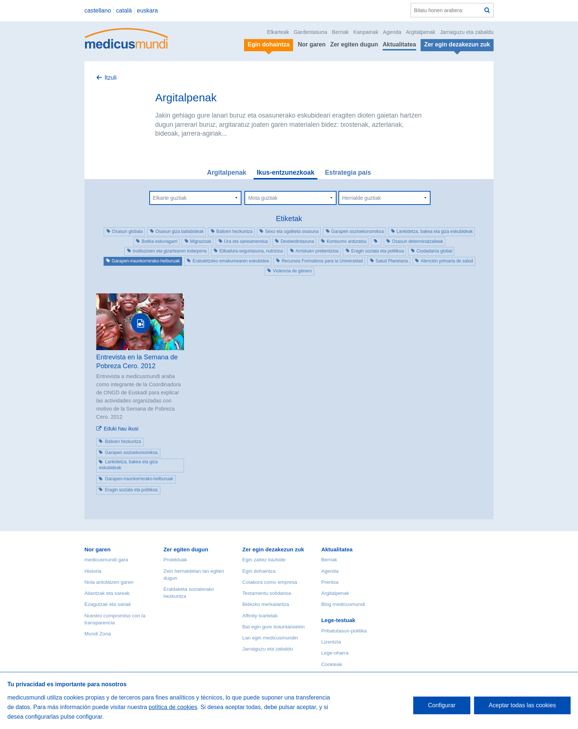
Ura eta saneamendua (246, 241)
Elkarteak (278, 32)
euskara (147, 10)
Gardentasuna (310, 32)
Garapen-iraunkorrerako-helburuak (146, 261)
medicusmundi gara (106, 559)
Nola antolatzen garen (108, 582)
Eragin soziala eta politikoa (377, 251)
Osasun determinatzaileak (417, 241)
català (124, 10)
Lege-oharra (334, 653)
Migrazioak (201, 241)
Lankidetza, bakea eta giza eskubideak (435, 231)
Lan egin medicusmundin (270, 638)
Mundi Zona (97, 633)
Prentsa (329, 582)
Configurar (442, 705)
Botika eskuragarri (159, 241)
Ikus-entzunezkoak (285, 172)
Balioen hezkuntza (234, 231)
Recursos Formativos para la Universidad (322, 261)
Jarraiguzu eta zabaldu (467, 32)
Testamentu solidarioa (266, 593)
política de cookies (173, 707)
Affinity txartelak (260, 615)
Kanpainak (365, 32)
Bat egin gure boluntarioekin (273, 626)
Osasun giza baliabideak (180, 231)
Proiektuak (175, 559)
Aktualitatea (399, 44)
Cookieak (331, 664)
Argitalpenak (420, 32)
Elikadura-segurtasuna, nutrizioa (251, 251)
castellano (97, 10)
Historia (92, 571)
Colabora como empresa (269, 582)
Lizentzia (331, 642)
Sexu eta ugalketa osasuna (291, 231)
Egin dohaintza (258, 571)
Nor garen (312, 44)
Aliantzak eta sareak (106, 593)
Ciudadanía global (434, 251)
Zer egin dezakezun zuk (273, 549)
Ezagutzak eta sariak (107, 604)
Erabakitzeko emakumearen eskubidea (230, 261)
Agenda (392, 32)
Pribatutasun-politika (343, 631)
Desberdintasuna (297, 241)
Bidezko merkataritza (265, 604)
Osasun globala (127, 231)
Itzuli (110, 77)
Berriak (340, 32)
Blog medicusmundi (343, 604)
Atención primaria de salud (447, 261)
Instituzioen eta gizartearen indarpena (170, 251)
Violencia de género (292, 270)
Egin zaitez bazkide (263, 559)
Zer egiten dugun (354, 44)
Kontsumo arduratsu (346, 241)
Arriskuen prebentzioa (317, 251)
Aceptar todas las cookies (522, 705)
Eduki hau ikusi (121, 429)
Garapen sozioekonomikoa (357, 231)
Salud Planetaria (392, 261)
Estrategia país (348, 172)
